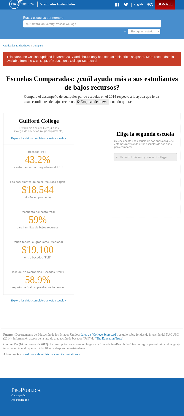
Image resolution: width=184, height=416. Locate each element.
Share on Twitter (126, 5)
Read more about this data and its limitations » (51, 354)
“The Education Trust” (109, 338)
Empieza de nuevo (92, 102)
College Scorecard (83, 60)
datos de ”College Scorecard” (99, 334)
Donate (165, 4)
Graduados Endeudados (57, 4)
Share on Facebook (117, 5)
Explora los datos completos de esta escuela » (39, 138)
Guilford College (39, 121)
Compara (38, 45)
